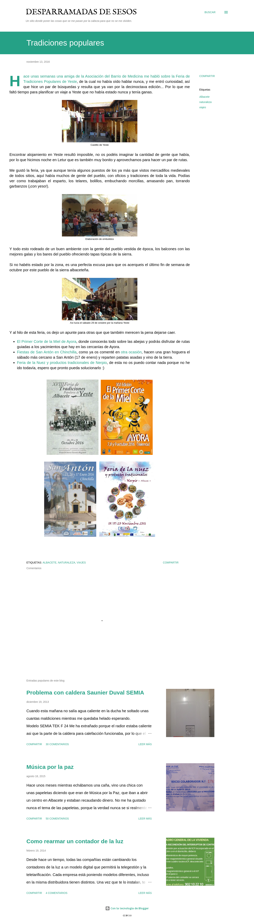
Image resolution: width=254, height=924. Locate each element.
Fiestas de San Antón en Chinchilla (46, 352)
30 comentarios (57, 744)
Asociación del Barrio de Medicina (114, 76)
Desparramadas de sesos (81, 12)
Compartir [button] (207, 76)
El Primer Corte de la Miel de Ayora (46, 341)
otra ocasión (131, 352)
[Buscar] (210, 12)
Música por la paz (50, 767)
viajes (202, 107)
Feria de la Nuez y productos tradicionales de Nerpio (62, 363)
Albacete (204, 96)
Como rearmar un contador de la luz (74, 841)
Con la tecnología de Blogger (127, 908)
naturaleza (205, 102)
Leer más (145, 744)
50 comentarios (57, 818)
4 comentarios (56, 892)
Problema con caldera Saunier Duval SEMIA (85, 692)
